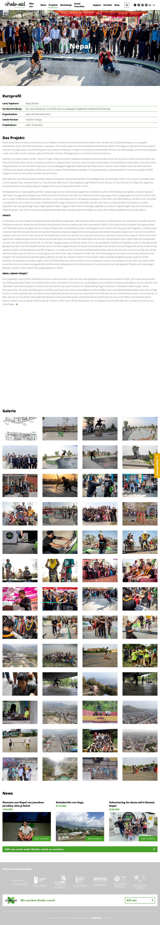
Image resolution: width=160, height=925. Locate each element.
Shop (116, 5)
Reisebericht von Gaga (70, 802)
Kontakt (108, 5)
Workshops (66, 5)
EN (154, 5)
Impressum (54, 918)
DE (150, 5)
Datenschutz (65, 918)
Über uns (31, 5)
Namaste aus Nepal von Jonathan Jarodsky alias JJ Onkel (23, 804)
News (43, 5)
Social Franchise (79, 5)
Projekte (53, 5)
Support (97, 5)
